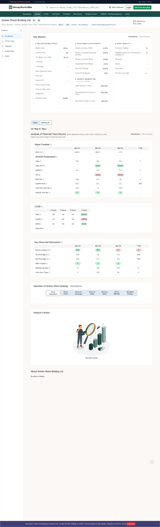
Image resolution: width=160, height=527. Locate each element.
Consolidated (144, 36)
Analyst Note (8, 51)
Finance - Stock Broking (80, 25)
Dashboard (27, 14)
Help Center (141, 2)
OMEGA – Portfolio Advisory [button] (111, 14)
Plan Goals (78, 14)
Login (129, 7)
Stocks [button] (37, 14)
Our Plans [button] (56, 14)
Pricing (149, 2)
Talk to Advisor (116, 7)
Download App (39, 2)
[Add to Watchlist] (34, 20)
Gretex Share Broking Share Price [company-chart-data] (104, 25)
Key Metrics (7, 36)
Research (45, 123)
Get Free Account (142, 7)
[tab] (53, 293)
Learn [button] (127, 14)
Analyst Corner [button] (91, 14)
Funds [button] (46, 14)
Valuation (7, 46)
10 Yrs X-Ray (8, 41)
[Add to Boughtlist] (39, 20)
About (5, 56)
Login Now (130, 524)
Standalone (132, 36)
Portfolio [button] (66, 14)
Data (35, 123)
